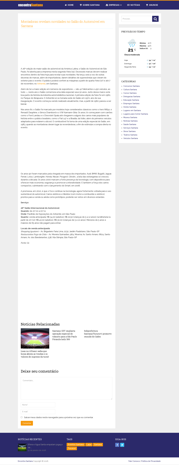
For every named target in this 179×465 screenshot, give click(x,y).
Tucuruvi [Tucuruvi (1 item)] (72, 448)
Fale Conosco (134, 461)
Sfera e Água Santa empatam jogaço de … (45, 445)
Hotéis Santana (129, 107)
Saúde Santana (129, 124)
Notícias (133, 5)
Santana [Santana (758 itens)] (98, 444)
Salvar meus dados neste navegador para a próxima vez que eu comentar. (58, 417)
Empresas (112, 5)
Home (69, 5)
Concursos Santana (131, 86)
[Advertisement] (66, 49)
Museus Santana (130, 117)
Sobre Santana (90, 5)
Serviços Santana (130, 128)
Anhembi (41, 83)
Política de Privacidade (151, 461)
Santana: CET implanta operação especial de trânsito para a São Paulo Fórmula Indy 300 (64, 335)
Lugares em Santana (132, 110)
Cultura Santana (130, 90)
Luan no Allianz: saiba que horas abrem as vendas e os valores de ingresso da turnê (35, 354)
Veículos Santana (130, 138)
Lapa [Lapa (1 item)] (89, 444)
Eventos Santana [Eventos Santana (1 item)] (76, 444)
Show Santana (129, 131)
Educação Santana (131, 100)
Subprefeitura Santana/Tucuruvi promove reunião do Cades (97, 334)
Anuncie (152, 5)
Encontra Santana (25, 461)
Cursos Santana (129, 93)
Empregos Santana (131, 103)
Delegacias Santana (131, 97)
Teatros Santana (130, 135)
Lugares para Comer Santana (135, 114)
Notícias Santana (130, 121)
